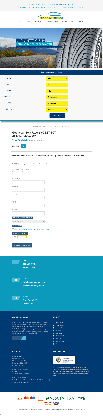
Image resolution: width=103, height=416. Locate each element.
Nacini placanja (25, 7)
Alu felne (58, 330)
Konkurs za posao (66, 7)
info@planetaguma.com (59, 4)
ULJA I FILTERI (40, 22)
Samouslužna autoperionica (64, 344)
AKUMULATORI (53, 22)
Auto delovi (59, 338)
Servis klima (59, 333)
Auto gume (59, 322)
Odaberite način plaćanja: (23, 388)
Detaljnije (20, 50)
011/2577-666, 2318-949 (39, 4)
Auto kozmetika (61, 336)
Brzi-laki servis (60, 341)
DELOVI (65, 22)
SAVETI (81, 22)
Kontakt (79, 7)
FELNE (29, 22)
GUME (21, 22)
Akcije (36, 7)
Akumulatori (60, 325)
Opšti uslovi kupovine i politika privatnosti (66, 409)
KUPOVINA (20, 338)
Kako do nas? (53, 7)
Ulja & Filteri (59, 328)
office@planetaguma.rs (33, 285)
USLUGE (73, 22)
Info (43, 7)
